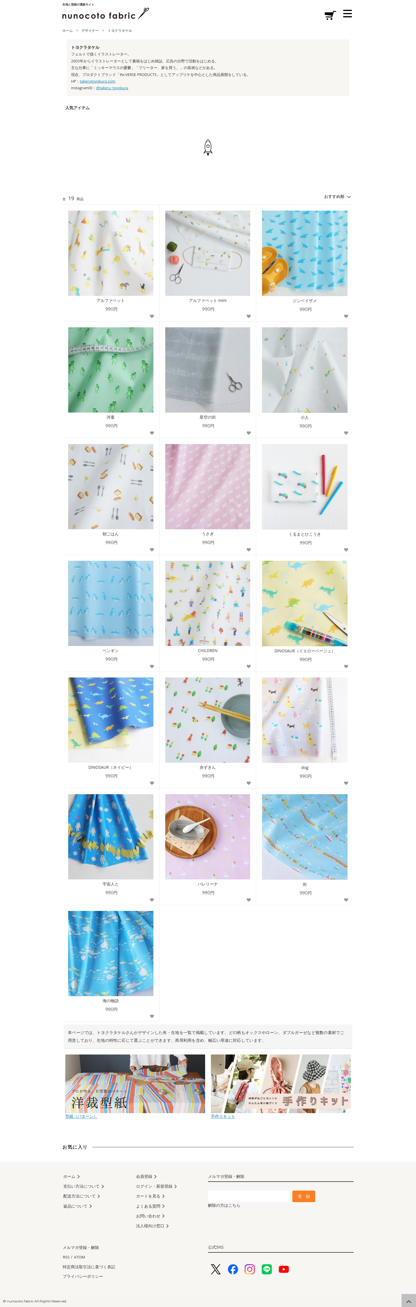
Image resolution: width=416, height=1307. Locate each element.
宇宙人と (111, 884)
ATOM (78, 1257)
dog (305, 767)
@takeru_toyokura (112, 87)
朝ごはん (111, 533)
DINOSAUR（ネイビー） (110, 767)
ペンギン (111, 650)
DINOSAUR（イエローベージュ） (304, 651)
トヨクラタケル (120, 30)
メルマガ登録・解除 (80, 1249)
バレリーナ (208, 884)
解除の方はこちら (224, 1205)
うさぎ (208, 533)
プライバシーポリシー (82, 1274)
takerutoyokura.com (97, 81)
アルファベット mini (207, 300)
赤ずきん (208, 767)
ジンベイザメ (305, 300)
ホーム (67, 30)
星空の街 (208, 417)
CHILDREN (207, 650)
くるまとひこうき (305, 534)
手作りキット (281, 1114)
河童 (111, 417)
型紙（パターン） (135, 1114)
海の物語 (111, 1000)
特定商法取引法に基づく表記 (88, 1266)
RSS (65, 1257)
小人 (305, 417)
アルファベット (110, 300)
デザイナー (90, 30)
